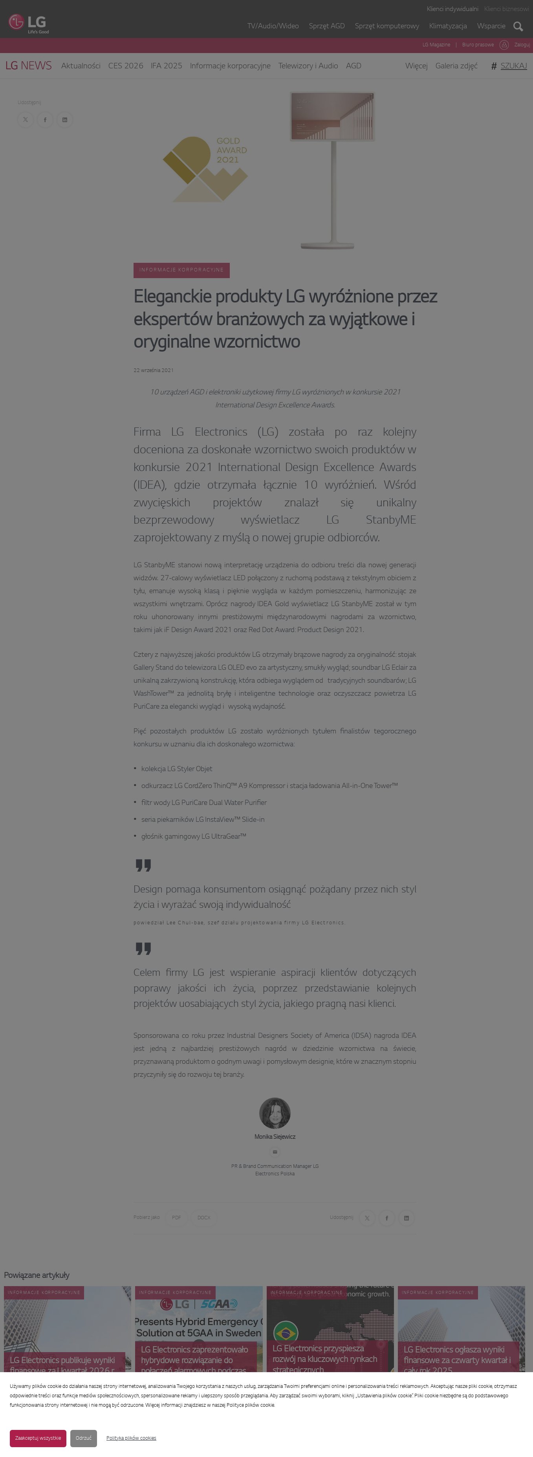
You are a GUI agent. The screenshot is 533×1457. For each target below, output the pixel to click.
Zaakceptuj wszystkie (38, 1438)
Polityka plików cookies (131, 1438)
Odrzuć (84, 1438)
